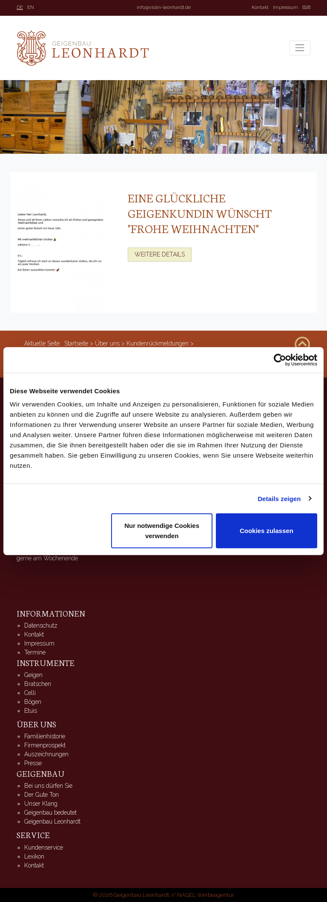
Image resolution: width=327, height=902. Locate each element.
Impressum (285, 7)
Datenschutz (40, 625)
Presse (33, 763)
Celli (30, 692)
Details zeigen (279, 498)
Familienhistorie (44, 736)
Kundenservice (43, 847)
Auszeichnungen (46, 754)
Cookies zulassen (266, 530)
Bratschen (37, 683)
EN (30, 7)
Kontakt (260, 7)
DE (20, 7)
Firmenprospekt (45, 745)
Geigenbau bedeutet (50, 812)
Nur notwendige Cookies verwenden (161, 530)
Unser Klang (40, 803)
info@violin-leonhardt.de (164, 7)
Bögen (32, 701)
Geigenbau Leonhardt (52, 821)
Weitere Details (160, 254)
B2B (306, 7)
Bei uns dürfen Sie (48, 785)
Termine (35, 652)
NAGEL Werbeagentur (205, 895)
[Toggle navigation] (300, 47)
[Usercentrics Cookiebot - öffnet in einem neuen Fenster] (280, 359)
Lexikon (34, 856)
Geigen (33, 674)
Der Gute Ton (41, 794)
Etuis (30, 710)
